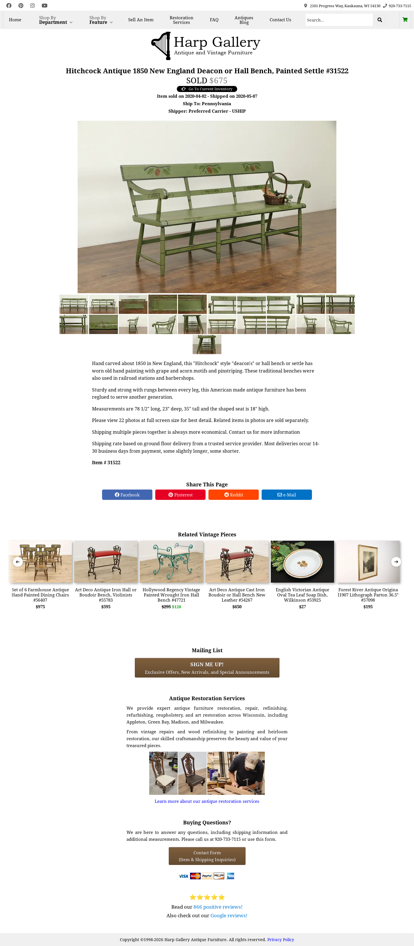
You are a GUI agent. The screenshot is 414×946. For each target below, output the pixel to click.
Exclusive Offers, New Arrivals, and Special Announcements (207, 668)
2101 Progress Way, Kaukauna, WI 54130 (345, 5)
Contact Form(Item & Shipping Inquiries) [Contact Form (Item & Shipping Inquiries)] (207, 856)
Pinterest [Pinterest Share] (180, 495)
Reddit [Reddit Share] (233, 495)
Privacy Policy (280, 939)
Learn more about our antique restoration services (207, 801)
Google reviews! (229, 915)
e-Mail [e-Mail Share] (286, 495)
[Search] (339, 20)
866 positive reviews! (218, 906)
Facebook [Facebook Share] (127, 495)
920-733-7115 (400, 5)
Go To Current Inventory (207, 88)
